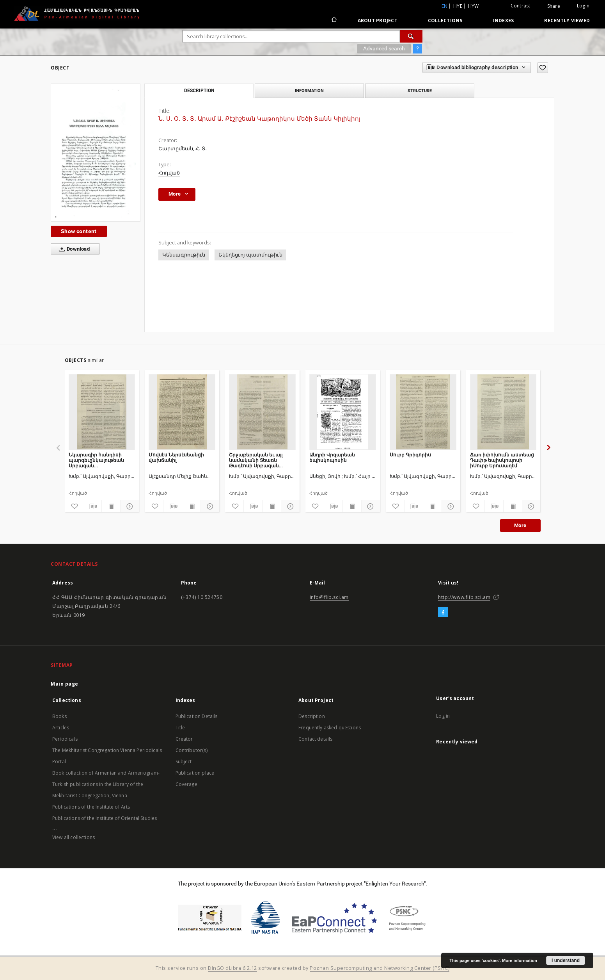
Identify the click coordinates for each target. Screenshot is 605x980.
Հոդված (169, 172)
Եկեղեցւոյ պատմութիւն (250, 254)
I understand (566, 960)
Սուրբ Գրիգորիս (410, 454)
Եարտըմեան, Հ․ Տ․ (182, 148)
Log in (443, 716)
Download (73, 249)
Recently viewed (567, 20)
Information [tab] (309, 90)
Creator (184, 739)
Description (311, 716)
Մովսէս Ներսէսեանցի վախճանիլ (176, 457)
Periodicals (65, 739)
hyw (473, 6)
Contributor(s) (192, 750)
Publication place (195, 773)
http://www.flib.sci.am (464, 597)
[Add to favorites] (542, 67)
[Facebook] (443, 612)
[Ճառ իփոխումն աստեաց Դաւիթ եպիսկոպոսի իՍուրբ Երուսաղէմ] (503, 411)
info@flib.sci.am (329, 597)
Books (59, 716)
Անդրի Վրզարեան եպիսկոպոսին (332, 457)
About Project (377, 20)
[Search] (411, 36)
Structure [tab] (420, 90)
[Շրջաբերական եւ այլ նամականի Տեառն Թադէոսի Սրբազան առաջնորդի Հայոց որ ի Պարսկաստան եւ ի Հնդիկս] (262, 411)
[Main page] (333, 20)
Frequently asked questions (329, 727)
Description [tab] (199, 90)
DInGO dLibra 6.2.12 (232, 968)
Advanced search (384, 48)
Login (583, 5)
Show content (79, 231)
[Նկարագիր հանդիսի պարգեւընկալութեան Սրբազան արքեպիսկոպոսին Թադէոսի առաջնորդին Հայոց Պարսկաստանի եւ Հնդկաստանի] (102, 411)
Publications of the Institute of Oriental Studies (104, 818)
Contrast (520, 5)
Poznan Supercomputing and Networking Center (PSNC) (379, 968)
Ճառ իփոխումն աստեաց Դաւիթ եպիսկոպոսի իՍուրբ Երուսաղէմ (502, 460)
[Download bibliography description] (92, 506)
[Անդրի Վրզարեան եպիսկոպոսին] (343, 411)
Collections (445, 20)
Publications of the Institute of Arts (91, 807)
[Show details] (128, 506)
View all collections (73, 837)
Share (553, 6)
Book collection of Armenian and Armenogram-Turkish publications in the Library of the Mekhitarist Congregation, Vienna (106, 784)
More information (519, 960)
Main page (64, 684)
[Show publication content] (111, 506)
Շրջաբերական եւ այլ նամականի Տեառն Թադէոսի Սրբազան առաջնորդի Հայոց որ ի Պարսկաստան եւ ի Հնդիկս (258, 460)
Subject (184, 761)
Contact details (315, 739)
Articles (60, 727)
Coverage (186, 784)
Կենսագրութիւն (183, 254)
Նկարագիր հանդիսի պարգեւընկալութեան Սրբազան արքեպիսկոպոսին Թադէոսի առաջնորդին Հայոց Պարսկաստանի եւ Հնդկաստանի (101, 460)
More (520, 525)
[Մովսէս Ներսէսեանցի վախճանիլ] (182, 411)
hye (457, 6)
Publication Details (197, 716)
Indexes (503, 20)
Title (180, 727)
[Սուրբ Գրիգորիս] (423, 411)
